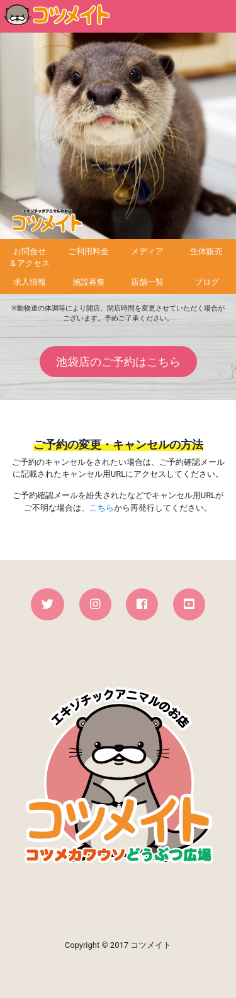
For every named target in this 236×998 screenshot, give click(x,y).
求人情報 (29, 282)
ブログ (206, 282)
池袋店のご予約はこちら (118, 361)
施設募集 (88, 282)
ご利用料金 (88, 251)
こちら (101, 507)
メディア (147, 251)
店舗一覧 (147, 282)
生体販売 (206, 251)
